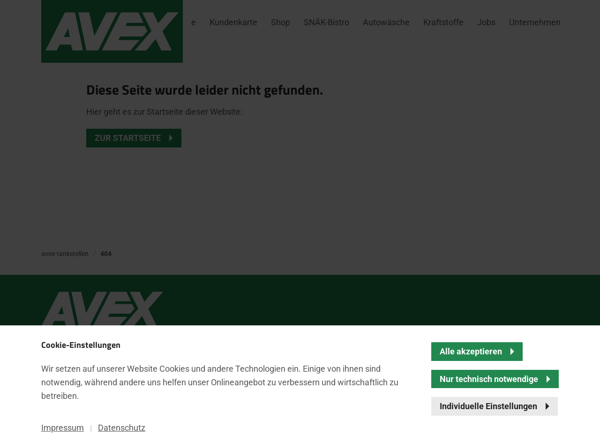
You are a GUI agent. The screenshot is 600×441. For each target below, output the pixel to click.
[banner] (300, 220)
